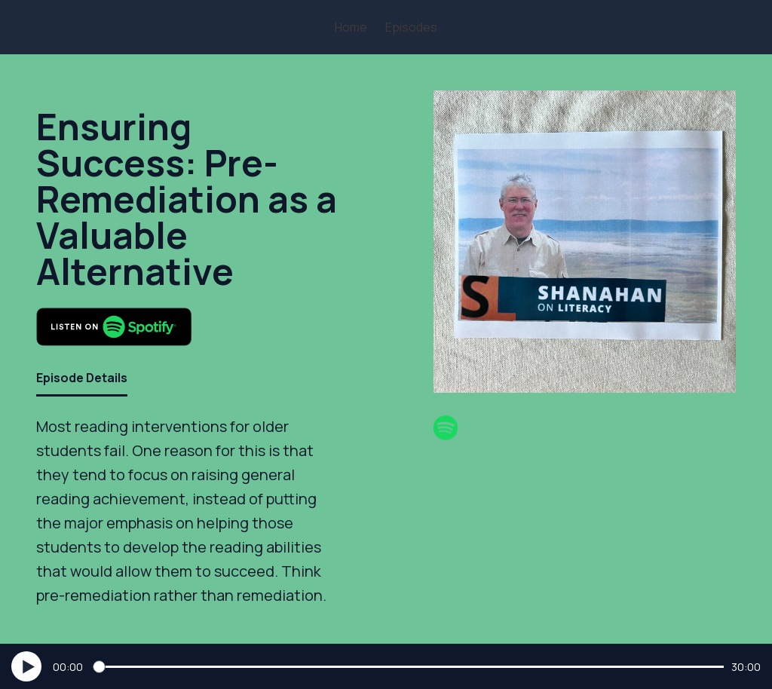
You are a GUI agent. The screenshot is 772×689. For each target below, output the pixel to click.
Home (351, 27)
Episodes (411, 27)
